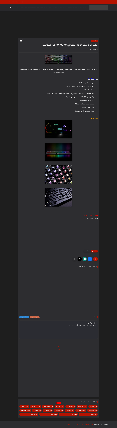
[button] (90, 259)
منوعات (94, 41)
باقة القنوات (23, 7)
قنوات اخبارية (82, 7)
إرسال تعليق (91, 323)
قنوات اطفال (62, 7)
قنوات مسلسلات (33, 7)
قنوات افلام (44, 7)
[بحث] (10, 7)
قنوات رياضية (53, 7)
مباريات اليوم (78, 1)
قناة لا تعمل (86, 1)
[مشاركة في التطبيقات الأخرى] (74, 259)
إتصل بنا (94, 1)
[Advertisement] (58, 25)
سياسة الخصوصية (103, 1)
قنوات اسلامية (72, 7)
